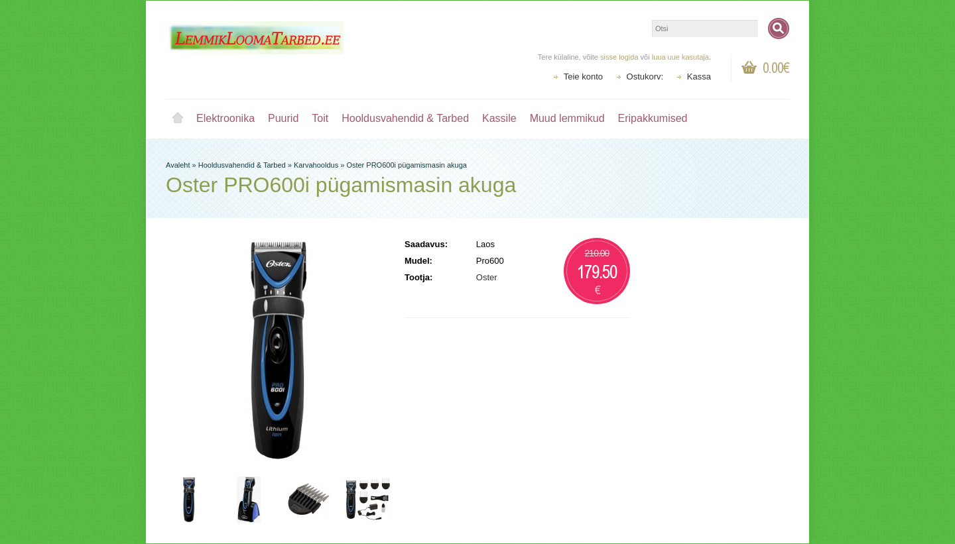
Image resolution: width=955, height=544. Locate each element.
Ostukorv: (645, 77)
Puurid (283, 118)
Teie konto (583, 77)
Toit (320, 118)
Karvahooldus (316, 165)
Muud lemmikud (567, 118)
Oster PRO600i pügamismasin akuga (406, 165)
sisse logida (619, 57)
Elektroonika (225, 118)
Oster (486, 277)
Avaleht (178, 118)
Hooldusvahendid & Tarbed (405, 118)
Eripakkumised (653, 118)
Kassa (699, 77)
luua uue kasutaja (680, 57)
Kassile (499, 118)
